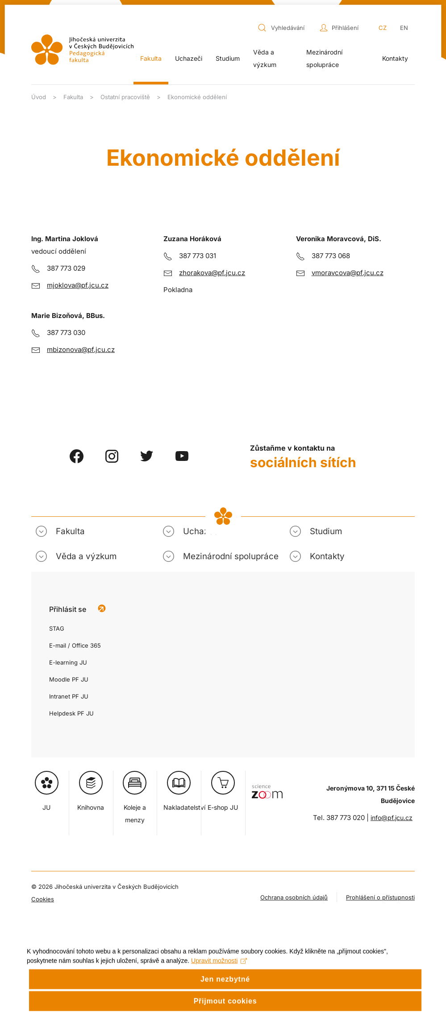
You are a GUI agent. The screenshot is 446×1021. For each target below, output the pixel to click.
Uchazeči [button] (188, 58)
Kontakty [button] (327, 556)
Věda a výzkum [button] (264, 58)
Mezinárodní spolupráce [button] (324, 58)
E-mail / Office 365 (75, 645)
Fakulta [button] (151, 58)
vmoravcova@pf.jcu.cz (347, 272)
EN (404, 27)
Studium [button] (228, 58)
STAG (56, 628)
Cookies (42, 899)
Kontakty (395, 58)
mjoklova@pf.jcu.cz (77, 285)
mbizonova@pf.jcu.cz (81, 349)
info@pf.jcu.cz (392, 817)
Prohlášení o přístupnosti (380, 897)
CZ (383, 27)
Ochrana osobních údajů (294, 897)
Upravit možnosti (219, 973)
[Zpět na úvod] (82, 49)
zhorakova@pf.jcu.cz (212, 272)
